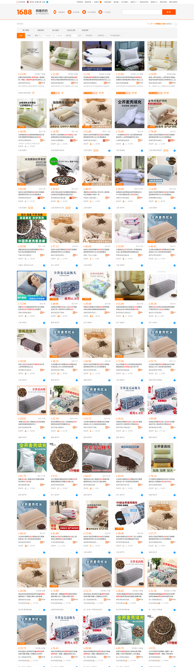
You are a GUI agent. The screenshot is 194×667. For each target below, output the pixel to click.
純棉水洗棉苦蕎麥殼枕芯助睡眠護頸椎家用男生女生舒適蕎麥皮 (96, 136)
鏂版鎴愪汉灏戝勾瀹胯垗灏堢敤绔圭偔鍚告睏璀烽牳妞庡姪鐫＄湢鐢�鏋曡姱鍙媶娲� (64, 78)
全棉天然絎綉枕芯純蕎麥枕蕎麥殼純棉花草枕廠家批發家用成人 (64, 193)
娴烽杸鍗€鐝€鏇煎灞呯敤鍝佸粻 (58, 83)
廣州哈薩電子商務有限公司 (156, 370)
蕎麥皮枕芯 (36, 144)
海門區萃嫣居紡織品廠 (123, 542)
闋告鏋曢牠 (22, 86)
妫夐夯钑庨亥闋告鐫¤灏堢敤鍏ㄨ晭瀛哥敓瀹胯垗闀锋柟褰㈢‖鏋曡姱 (31, 78)
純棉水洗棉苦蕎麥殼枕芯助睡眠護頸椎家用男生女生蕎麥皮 (64, 251)
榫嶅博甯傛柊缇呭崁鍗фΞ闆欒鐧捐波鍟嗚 (123, 600)
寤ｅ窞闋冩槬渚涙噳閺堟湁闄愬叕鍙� (156, 600)
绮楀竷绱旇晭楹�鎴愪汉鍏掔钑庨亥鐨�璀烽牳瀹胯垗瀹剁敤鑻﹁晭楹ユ (162, 595)
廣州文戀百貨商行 (155, 255)
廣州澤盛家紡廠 (89, 485)
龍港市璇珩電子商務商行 (123, 485)
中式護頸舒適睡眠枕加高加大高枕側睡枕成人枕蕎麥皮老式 (162, 480)
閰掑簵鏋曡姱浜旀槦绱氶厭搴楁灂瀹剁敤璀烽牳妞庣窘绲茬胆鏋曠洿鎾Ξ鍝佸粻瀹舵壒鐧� (96, 78)
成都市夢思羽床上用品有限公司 (91, 313)
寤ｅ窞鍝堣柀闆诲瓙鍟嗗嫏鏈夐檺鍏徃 (91, 600)
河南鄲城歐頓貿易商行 (123, 140)
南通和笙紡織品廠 (122, 370)
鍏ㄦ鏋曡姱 (153, 86)
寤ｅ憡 (43, 80)
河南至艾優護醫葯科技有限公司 (58, 140)
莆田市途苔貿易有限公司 (91, 370)
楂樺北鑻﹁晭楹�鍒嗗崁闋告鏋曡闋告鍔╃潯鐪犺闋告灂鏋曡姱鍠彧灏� (64, 595)
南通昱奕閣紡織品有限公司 (91, 542)
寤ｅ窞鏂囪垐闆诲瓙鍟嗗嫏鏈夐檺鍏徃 (25, 657)
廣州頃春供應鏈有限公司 (58, 427)
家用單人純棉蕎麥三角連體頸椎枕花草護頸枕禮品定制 (64, 136)
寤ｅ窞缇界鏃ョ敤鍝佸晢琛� (58, 657)
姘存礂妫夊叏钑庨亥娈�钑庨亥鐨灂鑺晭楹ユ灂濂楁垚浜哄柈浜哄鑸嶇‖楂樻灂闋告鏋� (96, 595)
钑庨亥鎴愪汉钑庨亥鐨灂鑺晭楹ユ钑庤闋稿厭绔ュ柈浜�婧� (129, 652)
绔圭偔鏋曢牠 (66, 86)
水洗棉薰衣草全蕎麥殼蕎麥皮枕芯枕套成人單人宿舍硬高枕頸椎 (64, 365)
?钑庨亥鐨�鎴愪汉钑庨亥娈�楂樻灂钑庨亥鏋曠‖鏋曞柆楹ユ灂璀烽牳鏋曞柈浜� (129, 595)
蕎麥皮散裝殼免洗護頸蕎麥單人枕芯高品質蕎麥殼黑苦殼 (31, 251)
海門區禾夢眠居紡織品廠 (25, 140)
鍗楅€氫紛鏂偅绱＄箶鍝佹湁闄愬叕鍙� (156, 83)
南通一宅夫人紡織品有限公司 (91, 255)
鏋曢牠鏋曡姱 (56, 86)
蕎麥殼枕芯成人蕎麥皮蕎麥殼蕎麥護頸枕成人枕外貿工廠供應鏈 (96, 480)
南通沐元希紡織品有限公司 (123, 198)
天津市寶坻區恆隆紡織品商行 (58, 542)
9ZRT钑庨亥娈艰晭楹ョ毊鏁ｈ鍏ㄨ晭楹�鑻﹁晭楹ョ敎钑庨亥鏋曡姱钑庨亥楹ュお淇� (162, 652)
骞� (43, 83)
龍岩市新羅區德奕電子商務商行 (156, 485)
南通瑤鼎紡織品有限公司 (123, 255)
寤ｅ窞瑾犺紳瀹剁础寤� (123, 657)
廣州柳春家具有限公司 (156, 427)
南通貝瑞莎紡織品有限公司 (91, 140)
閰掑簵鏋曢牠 (131, 86)
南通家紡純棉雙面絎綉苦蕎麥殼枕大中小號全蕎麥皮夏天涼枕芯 (129, 193)
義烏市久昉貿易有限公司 (156, 313)
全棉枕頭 (28, 144)
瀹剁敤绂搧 (88, 86)
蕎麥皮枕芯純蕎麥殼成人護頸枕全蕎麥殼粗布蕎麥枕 (64, 538)
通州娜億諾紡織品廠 (58, 198)
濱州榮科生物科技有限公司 (25, 370)
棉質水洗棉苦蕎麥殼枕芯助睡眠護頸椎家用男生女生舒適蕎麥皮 (162, 538)
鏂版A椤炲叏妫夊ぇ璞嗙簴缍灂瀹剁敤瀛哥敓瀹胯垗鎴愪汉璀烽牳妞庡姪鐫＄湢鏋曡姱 (162, 78)
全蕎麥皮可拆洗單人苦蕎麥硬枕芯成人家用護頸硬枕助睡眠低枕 (129, 251)
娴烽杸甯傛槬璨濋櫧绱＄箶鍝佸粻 (91, 83)
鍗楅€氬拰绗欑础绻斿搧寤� (58, 600)
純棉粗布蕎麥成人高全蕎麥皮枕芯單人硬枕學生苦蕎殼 (64, 308)
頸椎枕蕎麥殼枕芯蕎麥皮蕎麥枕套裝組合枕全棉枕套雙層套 (129, 308)
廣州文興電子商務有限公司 (91, 427)
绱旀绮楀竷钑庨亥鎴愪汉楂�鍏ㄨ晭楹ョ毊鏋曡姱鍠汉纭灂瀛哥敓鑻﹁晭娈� (64, 652)
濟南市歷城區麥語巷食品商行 (25, 313)
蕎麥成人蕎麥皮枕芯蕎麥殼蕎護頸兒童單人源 (31, 480)
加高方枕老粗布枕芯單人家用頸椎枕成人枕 (31, 365)
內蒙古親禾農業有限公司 (25, 255)
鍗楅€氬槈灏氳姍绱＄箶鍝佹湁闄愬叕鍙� (123, 83)
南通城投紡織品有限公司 (25, 198)
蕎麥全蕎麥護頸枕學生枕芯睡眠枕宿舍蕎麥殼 (31, 308)
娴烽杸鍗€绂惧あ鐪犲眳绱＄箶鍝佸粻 (25, 83)
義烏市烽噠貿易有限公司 (58, 255)
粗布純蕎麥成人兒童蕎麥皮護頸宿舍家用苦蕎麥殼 (64, 423)
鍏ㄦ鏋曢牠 (162, 86)
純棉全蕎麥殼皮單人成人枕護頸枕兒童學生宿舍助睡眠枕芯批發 (129, 538)
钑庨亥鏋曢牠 (32, 86)
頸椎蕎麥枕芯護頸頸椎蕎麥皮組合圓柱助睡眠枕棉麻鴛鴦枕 (96, 308)
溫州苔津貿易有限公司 (58, 485)
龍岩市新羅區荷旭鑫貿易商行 (156, 542)
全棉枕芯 (21, 144)
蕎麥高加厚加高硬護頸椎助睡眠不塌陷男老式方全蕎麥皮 (162, 308)
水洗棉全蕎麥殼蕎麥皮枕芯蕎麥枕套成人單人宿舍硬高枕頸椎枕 (162, 251)
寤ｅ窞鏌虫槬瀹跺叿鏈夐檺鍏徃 (91, 657)
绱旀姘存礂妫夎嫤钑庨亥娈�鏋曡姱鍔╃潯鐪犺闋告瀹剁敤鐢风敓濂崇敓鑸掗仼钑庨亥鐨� (31, 595)
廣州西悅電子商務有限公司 (58, 370)
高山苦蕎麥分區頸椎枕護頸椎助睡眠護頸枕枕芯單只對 (129, 365)
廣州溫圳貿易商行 (24, 542)
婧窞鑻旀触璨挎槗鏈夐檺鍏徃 (156, 657)
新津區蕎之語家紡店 (123, 313)
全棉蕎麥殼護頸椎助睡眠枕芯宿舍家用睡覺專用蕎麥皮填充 (31, 136)
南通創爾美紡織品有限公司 (156, 198)
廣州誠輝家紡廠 (24, 485)
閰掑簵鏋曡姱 (97, 86)
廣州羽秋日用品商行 (123, 427)
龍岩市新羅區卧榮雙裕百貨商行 (25, 427)
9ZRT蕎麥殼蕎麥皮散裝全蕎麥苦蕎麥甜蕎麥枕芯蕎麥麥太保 (64, 480)
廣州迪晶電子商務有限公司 (58, 313)
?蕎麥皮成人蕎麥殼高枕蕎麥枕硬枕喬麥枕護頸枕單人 (31, 423)
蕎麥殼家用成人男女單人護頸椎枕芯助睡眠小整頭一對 (96, 193)
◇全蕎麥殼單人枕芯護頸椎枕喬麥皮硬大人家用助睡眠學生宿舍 (129, 136)
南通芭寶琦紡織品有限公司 (156, 140)
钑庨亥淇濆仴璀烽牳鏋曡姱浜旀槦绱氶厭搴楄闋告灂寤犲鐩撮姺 (129, 78)
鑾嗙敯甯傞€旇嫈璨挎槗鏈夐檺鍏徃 (25, 600)
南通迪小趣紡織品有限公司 (91, 198)
